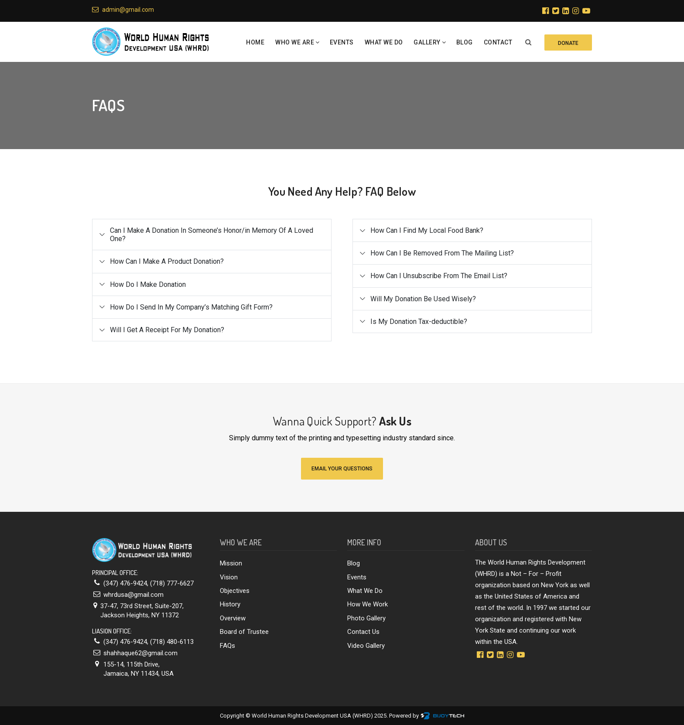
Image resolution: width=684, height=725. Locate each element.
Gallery (427, 42)
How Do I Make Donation (148, 284)
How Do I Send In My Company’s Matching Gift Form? (191, 307)
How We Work (367, 604)
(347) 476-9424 (125, 583)
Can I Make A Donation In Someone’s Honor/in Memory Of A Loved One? (211, 234)
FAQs (227, 646)
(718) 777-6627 (172, 583)
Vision (229, 577)
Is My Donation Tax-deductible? (418, 321)
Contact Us (363, 632)
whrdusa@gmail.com (133, 595)
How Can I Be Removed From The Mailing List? (442, 253)
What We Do (384, 42)
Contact (498, 42)
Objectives (235, 591)
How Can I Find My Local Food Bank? (426, 230)
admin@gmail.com (123, 9)
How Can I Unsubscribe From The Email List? (438, 276)
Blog (464, 42)
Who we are (294, 42)
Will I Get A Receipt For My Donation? (167, 330)
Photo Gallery (366, 618)
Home (255, 42)
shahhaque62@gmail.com (140, 653)
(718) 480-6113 (172, 642)
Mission (231, 563)
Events (342, 42)
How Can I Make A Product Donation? (167, 261)
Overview (233, 618)
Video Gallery (366, 646)
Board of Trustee (244, 632)
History (230, 604)
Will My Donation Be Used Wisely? (423, 299)
